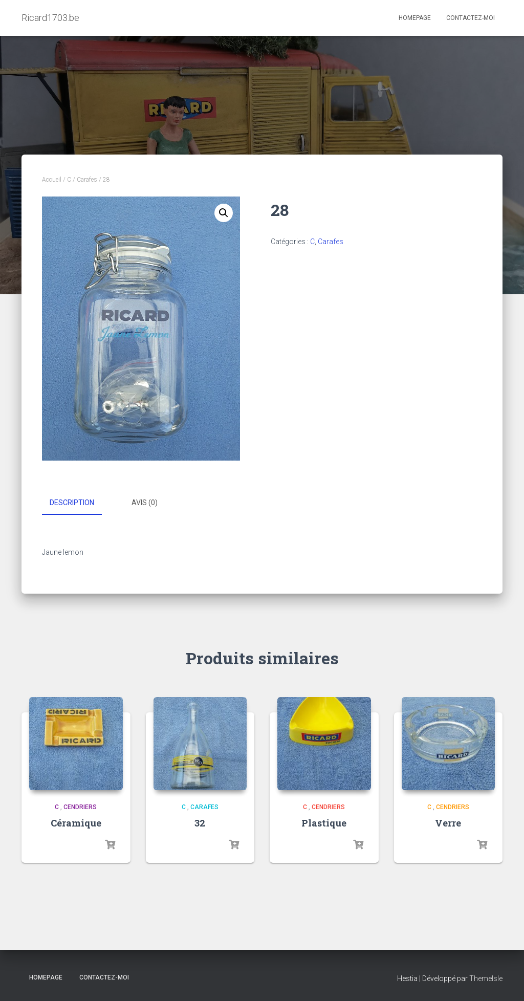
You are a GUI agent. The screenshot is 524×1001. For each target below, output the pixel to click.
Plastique (323, 822)
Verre (448, 822)
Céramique (76, 822)
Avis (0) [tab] (145, 502)
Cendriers (80, 806)
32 (199, 822)
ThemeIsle (486, 978)
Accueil (51, 179)
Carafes (87, 179)
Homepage (415, 17)
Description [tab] (72, 502)
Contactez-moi (470, 17)
